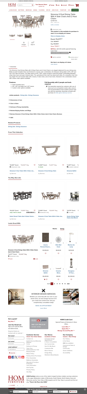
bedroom (29, 10)
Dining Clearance (33, 95)
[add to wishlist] (56, 57)
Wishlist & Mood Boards (52, 355)
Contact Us (29, 339)
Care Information (31, 365)
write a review (55, 25)
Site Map (29, 372)
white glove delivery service (63, 93)
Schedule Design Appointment (50, 339)
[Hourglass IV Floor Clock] (71, 263)
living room (13, 10)
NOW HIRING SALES (61, 1)
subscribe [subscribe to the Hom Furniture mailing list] (12, 353)
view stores (54, 64)
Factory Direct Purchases (33, 356)
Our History (66, 339)
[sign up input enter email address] (16, 349)
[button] (41, 5)
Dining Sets (23, 95)
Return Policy (30, 354)
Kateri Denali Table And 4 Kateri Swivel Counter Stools (26, 216)
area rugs (55, 10)
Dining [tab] (62, 229)
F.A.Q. (28, 344)
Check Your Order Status (34, 337)
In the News (66, 341)
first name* (11, 336)
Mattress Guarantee (32, 360)
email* (58, 391)
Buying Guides (30, 351)
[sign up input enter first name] (16, 338)
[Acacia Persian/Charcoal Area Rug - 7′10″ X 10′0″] (45, 237)
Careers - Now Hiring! (69, 337)
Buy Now (11, 321)
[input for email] (60, 391)
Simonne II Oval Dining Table (47, 171)
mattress (21, 10)
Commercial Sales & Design (69, 346)
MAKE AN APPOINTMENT (43, 306)
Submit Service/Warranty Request (33, 341)
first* (19, 391)
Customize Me (49, 348)
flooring (41, 10)
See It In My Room (50, 346)
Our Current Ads (49, 344)
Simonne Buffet (71, 171)
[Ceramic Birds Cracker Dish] (58, 268)
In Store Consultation (51, 342)
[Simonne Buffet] (45, 267)
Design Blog (48, 353)
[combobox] (24, 5)
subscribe (73, 391)
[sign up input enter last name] (16, 343)
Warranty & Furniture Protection (32, 363)
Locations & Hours (50, 337)
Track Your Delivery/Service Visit (32, 349)
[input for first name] (20, 391)
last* (38, 391)
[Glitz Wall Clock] (58, 239)
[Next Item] (50, 243)
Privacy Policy (30, 370)
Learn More (43, 308)
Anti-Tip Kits (29, 368)
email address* (12, 347)
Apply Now (65, 329)
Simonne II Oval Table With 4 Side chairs (22, 171)
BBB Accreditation (68, 343)
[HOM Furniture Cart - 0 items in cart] (77, 5)
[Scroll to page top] (43, 386)
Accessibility (66, 353)
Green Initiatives (67, 351)
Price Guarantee (31, 358)
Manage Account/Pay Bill (65, 331)
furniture (63, 10)
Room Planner (49, 351)
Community (66, 348)
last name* (11, 341)
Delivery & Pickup (31, 346)
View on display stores (58, 36)
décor (48, 10)
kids (69, 10)
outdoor (75, 10)
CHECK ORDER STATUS (25, 1)
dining (35, 10)
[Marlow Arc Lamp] (71, 237)
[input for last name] (40, 391)
